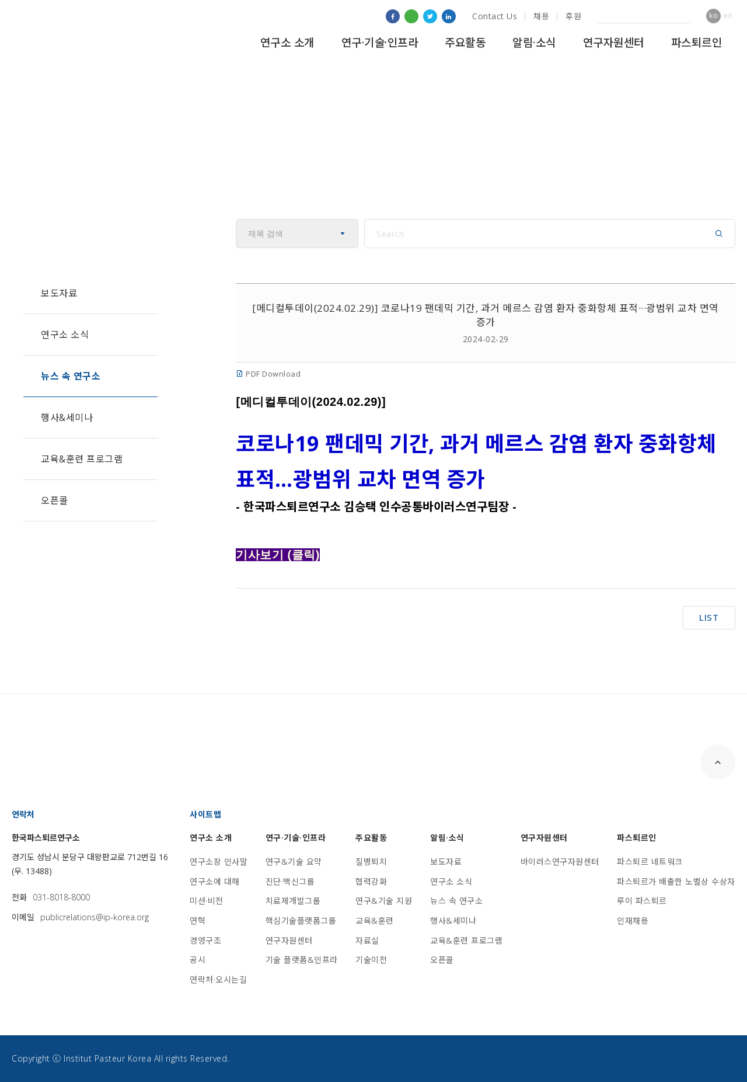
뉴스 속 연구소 (70, 376)
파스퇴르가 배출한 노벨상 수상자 (676, 881)
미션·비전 (207, 900)
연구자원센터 (613, 42)
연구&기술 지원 (383, 900)
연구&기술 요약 (294, 861)
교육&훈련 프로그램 (82, 459)
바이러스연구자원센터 (560, 861)
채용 (541, 16)
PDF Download (268, 373)
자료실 (367, 940)
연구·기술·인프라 (379, 42)
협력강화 (371, 881)
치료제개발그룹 (293, 900)
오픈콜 (54, 500)
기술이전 (371, 959)
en (728, 15)
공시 (197, 959)
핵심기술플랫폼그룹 (301, 920)
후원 (573, 16)
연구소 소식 (65, 334)
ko (713, 15)
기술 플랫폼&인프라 (302, 959)
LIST (709, 617)
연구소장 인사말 (218, 861)
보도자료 (59, 293)
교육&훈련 (374, 920)
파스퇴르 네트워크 (650, 861)
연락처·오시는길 (218, 979)
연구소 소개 (287, 42)
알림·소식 (534, 42)
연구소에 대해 (215, 881)
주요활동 (465, 42)
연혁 (197, 920)
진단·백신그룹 (290, 881)
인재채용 (632, 920)
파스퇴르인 (696, 42)
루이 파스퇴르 (642, 900)
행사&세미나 (67, 417)
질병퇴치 (371, 861)
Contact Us (494, 16)
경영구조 (205, 940)
